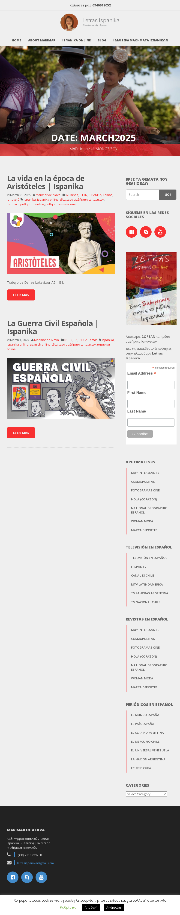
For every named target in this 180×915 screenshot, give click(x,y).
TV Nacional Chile (145, 599)
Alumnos (72, 192)
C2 (85, 337)
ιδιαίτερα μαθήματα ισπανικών (82, 197)
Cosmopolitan (143, 478)
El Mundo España (145, 712)
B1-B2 (83, 192)
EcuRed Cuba (141, 765)
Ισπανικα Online (76, 37)
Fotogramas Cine (145, 487)
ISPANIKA (95, 192)
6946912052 (101, 5)
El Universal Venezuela (150, 747)
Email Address (141, 370)
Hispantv (138, 564)
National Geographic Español (149, 507)
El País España (142, 721)
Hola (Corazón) (144, 496)
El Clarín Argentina (147, 730)
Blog (102, 37)
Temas (107, 192)
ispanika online (48, 197)
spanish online (40, 342)
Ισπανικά (13, 197)
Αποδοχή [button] (91, 907)
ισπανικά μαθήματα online (25, 201)
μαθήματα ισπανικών (60, 201)
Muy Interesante (145, 470)
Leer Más (21, 292)
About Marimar (41, 37)
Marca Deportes (144, 527)
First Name (137, 390)
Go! (168, 192)
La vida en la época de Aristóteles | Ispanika (45, 179)
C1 (80, 337)
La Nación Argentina (148, 756)
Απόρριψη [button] (113, 907)
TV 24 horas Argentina (149, 590)
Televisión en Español (149, 555)
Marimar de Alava (48, 192)
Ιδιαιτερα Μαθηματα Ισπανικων (140, 37)
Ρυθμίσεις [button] (68, 907)
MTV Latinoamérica (147, 582)
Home (16, 37)
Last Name (136, 408)
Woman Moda (142, 518)
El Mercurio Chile (145, 739)
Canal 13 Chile (142, 573)
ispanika (30, 197)
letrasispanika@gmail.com (35, 860)
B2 (75, 337)
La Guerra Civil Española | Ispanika (53, 324)
